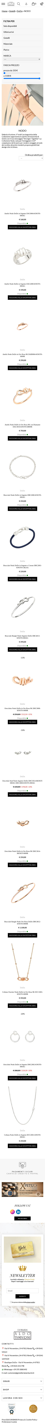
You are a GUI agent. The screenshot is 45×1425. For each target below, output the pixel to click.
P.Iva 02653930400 (9, 1419)
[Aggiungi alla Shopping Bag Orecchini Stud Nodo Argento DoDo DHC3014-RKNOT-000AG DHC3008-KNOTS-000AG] (22, 794)
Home (4, 11)
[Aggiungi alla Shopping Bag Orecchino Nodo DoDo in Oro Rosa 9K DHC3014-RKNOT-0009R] (22, 865)
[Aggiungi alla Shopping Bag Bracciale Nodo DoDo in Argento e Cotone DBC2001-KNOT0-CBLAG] (22, 579)
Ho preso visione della (23, 1302)
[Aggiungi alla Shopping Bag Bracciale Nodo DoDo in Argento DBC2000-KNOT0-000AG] (22, 509)
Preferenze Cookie (9, 1422)
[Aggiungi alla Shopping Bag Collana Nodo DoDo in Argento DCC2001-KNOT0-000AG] (22, 1146)
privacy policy (30, 1302)
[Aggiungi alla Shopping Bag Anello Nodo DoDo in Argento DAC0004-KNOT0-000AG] (22, 227)
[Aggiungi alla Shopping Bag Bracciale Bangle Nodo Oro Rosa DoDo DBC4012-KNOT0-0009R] (22, 935)
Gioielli (12, 11)
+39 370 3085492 (20, 1369)
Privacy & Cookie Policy (27, 1419)
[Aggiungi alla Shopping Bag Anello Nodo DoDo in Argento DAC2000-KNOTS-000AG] (22, 297)
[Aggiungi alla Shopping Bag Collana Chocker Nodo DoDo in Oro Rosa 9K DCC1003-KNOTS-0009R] (22, 1005)
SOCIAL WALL (22, 1218)
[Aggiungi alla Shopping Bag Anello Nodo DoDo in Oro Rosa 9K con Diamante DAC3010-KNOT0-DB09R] (22, 438)
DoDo (19, 11)
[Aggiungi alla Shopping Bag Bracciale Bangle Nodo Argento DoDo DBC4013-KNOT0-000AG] (22, 649)
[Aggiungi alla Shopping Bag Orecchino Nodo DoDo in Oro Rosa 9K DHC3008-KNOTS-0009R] (22, 722)
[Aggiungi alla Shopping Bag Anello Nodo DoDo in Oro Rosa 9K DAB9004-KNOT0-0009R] (22, 368)
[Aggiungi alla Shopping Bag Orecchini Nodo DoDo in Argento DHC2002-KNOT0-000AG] (22, 1078)
